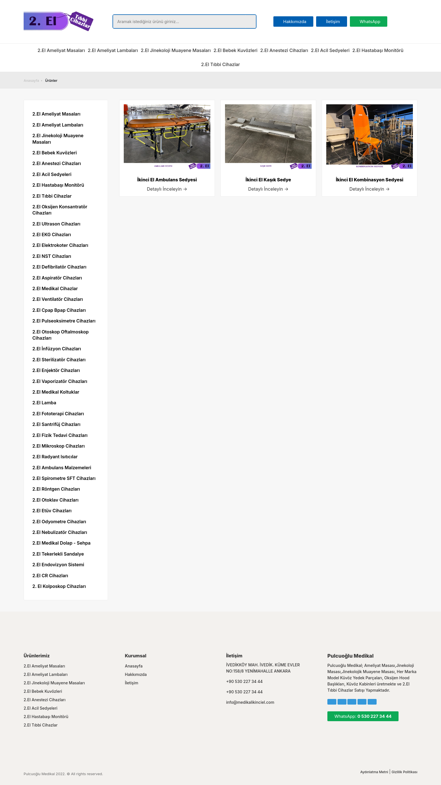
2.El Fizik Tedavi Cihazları (59, 435)
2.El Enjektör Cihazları (56, 370)
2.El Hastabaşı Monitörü (378, 50)
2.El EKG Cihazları (51, 234)
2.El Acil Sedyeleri (330, 50)
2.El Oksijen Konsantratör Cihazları (59, 210)
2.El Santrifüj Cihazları (56, 424)
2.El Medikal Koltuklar (55, 392)
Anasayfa (31, 80)
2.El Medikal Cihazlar (55, 288)
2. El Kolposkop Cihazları (59, 586)
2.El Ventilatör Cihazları (57, 299)
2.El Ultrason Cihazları (56, 224)
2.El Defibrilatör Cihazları (59, 267)
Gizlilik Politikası (404, 772)
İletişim (131, 682)
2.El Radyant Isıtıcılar (55, 456)
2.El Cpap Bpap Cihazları (59, 310)
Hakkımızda (136, 674)
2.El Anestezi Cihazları (284, 50)
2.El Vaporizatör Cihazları (59, 381)
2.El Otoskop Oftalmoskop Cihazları (60, 335)
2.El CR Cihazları (50, 575)
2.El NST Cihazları (51, 256)
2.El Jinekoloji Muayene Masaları (176, 50)
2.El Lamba (44, 402)
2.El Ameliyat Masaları (61, 50)
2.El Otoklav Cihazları (55, 500)
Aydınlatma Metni (374, 772)
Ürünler (51, 80)
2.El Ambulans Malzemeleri (61, 467)
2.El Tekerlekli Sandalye (58, 554)
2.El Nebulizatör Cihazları (59, 532)
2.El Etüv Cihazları (52, 510)
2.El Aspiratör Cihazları (57, 278)
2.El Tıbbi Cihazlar (220, 64)
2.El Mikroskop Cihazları (58, 446)
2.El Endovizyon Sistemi (58, 564)
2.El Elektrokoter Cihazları (60, 245)
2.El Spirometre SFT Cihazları (64, 478)
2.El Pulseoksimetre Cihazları (63, 321)
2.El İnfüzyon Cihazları (56, 348)
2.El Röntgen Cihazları (56, 489)
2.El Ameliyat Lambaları (113, 50)
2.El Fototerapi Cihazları (58, 413)
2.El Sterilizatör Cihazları (59, 359)
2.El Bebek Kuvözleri (235, 50)
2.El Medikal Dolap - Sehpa (61, 543)
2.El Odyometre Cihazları (59, 521)
